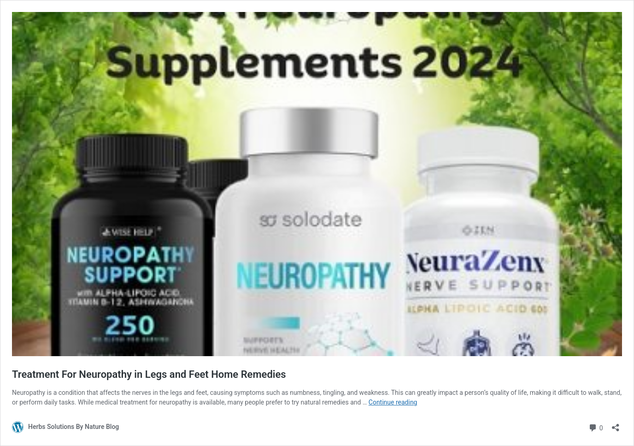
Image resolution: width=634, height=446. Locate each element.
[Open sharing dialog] (615, 424)
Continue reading (393, 402)
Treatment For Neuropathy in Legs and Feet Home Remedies (149, 374)
